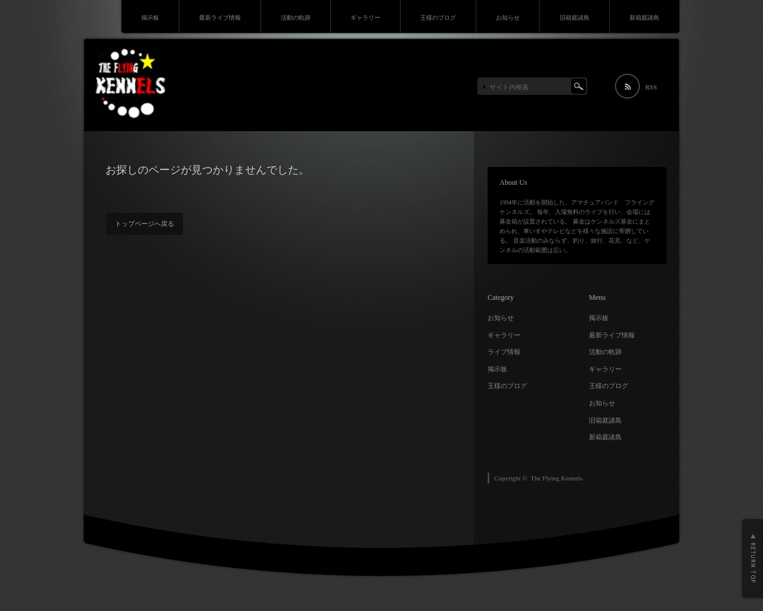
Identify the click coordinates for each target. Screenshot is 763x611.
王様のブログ (438, 17)
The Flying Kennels (556, 478)
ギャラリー (365, 17)
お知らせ (508, 17)
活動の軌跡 (296, 17)
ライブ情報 (504, 351)
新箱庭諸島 (644, 17)
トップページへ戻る (144, 223)
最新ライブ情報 (220, 17)
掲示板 (150, 17)
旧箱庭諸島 (575, 17)
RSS (651, 87)
